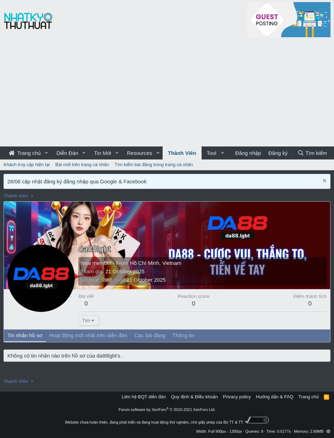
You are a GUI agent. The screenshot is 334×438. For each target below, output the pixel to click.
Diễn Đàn (67, 153)
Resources (139, 153)
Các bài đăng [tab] (149, 335)
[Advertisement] (167, 94)
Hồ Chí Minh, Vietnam (156, 263)
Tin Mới (102, 153)
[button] (46, 152)
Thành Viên (182, 153)
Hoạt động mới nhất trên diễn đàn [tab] (88, 335)
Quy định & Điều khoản (194, 396)
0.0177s (284, 431)
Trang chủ (25, 153)
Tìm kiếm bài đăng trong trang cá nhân (153, 164)
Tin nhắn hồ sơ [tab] (24, 335)
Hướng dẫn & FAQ (274, 396)
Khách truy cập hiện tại (27, 164)
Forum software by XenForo (167, 409)
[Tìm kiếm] (312, 152)
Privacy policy (237, 396)
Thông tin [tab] (183, 335)
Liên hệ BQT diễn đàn (144, 396)
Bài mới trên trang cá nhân (82, 164)
